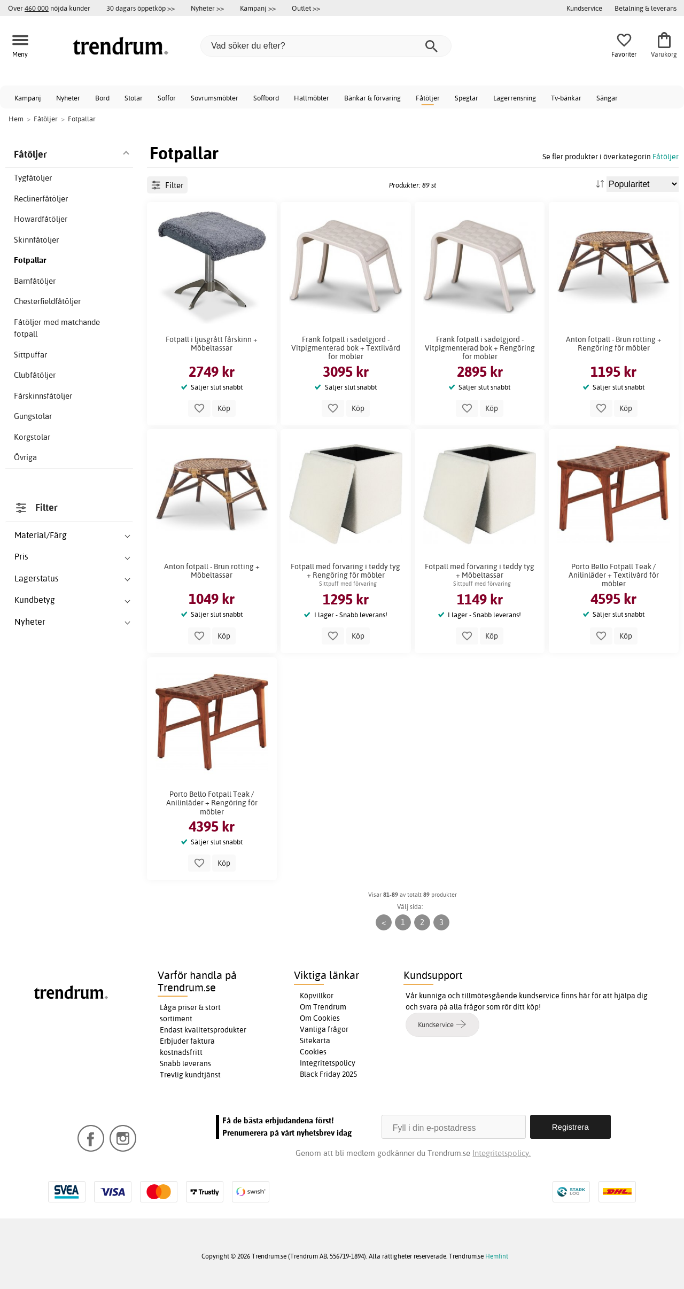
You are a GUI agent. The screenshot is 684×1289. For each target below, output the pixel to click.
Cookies (313, 1052)
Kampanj (27, 98)
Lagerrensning (514, 98)
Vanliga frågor (324, 1029)
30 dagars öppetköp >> (140, 8)
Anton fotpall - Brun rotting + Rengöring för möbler (614, 343)
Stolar (134, 98)
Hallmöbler (311, 98)
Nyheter (68, 98)
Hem (16, 118)
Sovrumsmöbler (214, 98)
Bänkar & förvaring (372, 98)
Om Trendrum (323, 1007)
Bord (102, 98)
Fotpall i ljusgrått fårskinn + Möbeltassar (212, 343)
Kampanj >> (258, 8)
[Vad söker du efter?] (326, 46)
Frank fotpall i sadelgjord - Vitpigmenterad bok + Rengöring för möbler (480, 348)
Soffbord (266, 98)
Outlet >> (306, 8)
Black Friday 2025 (328, 1074)
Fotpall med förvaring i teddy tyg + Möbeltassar (479, 570)
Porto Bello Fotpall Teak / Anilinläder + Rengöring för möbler (212, 803)
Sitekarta (315, 1040)
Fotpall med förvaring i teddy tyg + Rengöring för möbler (345, 570)
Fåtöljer (428, 98)
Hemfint (496, 1256)
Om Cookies (320, 1018)
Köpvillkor (316, 995)
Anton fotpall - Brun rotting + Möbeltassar (212, 570)
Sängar (607, 98)
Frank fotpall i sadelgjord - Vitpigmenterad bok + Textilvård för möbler (345, 348)
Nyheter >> (207, 8)
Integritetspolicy (327, 1063)
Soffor (167, 98)
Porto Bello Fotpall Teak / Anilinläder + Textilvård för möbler (614, 575)
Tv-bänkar (566, 98)
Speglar (466, 98)
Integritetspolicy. (501, 1153)
